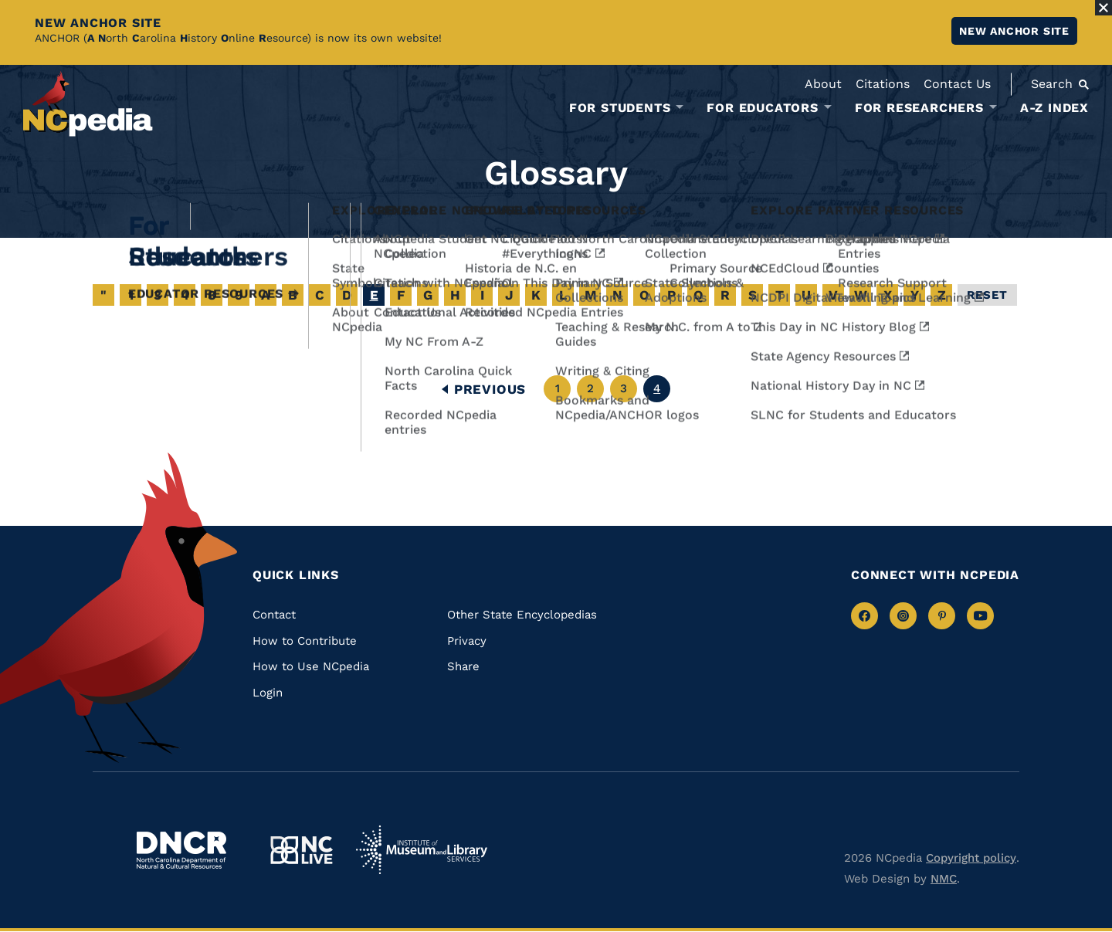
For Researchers (919, 108)
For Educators (762, 108)
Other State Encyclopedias (522, 615)
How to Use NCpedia (311, 666)
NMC (944, 879)
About (823, 83)
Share (463, 666)
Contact (274, 615)
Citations (883, 83)
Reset (987, 295)
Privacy (466, 641)
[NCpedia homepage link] (88, 104)
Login (268, 693)
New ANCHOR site (1014, 31)
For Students (620, 108)
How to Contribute (305, 641)
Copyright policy (971, 858)
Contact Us (957, 83)
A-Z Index (1054, 107)
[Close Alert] (1103, 7)
